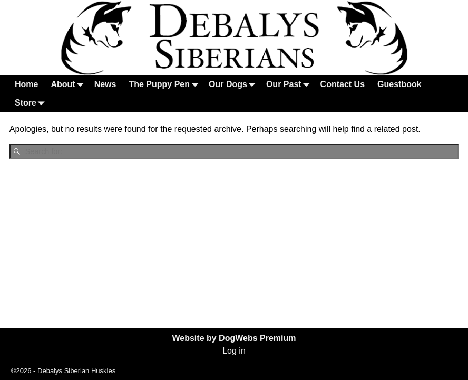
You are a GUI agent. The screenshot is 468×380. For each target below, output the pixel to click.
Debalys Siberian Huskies (76, 371)
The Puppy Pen (165, 84)
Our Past (290, 84)
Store (32, 103)
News (105, 84)
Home (26, 84)
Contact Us (342, 84)
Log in (234, 350)
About (69, 84)
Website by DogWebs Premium (234, 338)
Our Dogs (234, 84)
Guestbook (399, 84)
